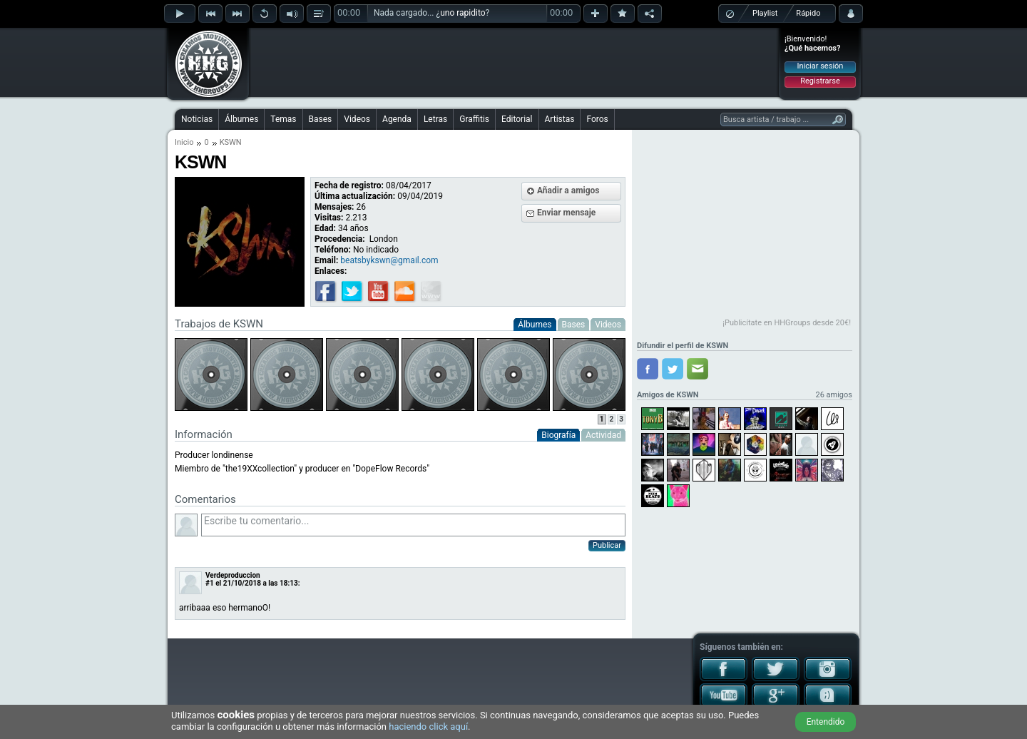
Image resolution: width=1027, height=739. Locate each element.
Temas (283, 119)
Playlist (764, 13)
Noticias (197, 119)
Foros (597, 119)
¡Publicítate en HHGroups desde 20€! (786, 322)
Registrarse (819, 81)
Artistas (560, 119)
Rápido (808, 13)
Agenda (397, 119)
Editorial (516, 119)
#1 (209, 583)
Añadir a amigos (568, 190)
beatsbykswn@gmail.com (389, 260)
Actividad (603, 435)
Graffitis (474, 119)
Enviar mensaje (566, 213)
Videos (357, 119)
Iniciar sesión (820, 66)
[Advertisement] (514, 62)
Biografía (558, 435)
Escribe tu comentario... (413, 525)
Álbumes (241, 119)
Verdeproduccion (232, 575)
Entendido (826, 722)
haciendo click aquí (428, 726)
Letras (435, 119)
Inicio (184, 142)
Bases (320, 119)
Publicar (607, 545)
